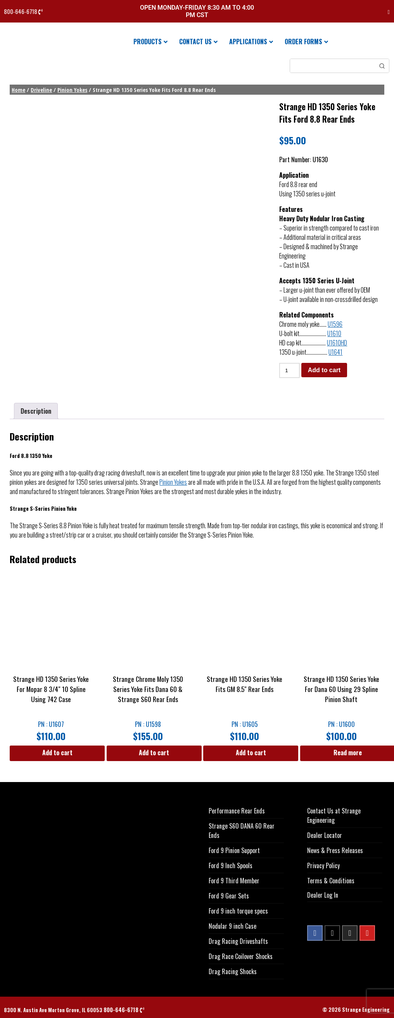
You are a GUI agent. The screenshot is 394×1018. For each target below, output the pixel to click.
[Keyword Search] (332, 66)
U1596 (335, 324)
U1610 (334, 333)
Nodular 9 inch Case (232, 926)
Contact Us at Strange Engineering (334, 815)
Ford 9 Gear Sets (229, 895)
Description (36, 411)
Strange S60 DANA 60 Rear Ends (242, 830)
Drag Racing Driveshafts (238, 941)
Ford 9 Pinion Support (234, 850)
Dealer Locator (324, 835)
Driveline (41, 90)
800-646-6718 (23, 11)
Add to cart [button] (57, 752)
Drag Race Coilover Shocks (241, 956)
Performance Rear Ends (237, 810)
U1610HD (337, 342)
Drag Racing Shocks (233, 971)
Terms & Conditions (330, 880)
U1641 (335, 352)
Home (18, 90)
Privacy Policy (323, 865)
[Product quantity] (289, 370)
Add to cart (324, 370)
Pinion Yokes (72, 90)
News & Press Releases (335, 850)
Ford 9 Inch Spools (230, 865)
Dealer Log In (322, 895)
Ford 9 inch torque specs (238, 911)
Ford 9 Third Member (234, 880)
